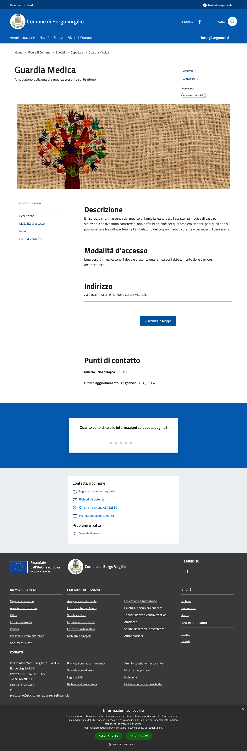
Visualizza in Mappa (158, 321)
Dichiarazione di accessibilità (143, 684)
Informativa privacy (137, 670)
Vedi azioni (191, 79)
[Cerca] (232, 21)
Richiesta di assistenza (82, 684)
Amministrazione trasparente (143, 663)
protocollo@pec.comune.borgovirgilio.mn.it (39, 695)
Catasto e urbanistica (81, 629)
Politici (14, 629)
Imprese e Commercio (81, 622)
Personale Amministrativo (27, 636)
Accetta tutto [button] (108, 735)
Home (18, 52)
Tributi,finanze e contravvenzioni (145, 615)
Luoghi (60, 52)
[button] (123, 744)
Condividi (191, 71)
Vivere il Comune (39, 52)
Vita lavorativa (76, 615)
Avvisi (185, 615)
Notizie (186, 601)
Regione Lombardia (22, 5)
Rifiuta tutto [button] (139, 735)
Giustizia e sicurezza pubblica (143, 608)
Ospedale (76, 52)
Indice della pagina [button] (30, 203)
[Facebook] (198, 21)
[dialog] (123, 728)
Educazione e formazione (140, 601)
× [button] (242, 709)
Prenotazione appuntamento (86, 663)
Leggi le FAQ (75, 677)
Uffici (13, 615)
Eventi (185, 641)
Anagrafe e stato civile (81, 601)
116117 (122, 372)
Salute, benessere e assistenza (144, 628)
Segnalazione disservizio (83, 670)
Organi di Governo (22, 601)
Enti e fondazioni (21, 622)
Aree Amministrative (23, 608)
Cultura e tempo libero (81, 608)
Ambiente (130, 621)
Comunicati (188, 608)
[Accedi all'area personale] (217, 5)
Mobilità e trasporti (79, 636)
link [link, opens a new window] (161, 727)
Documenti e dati (21, 643)
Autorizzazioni (133, 635)
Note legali (131, 677)
